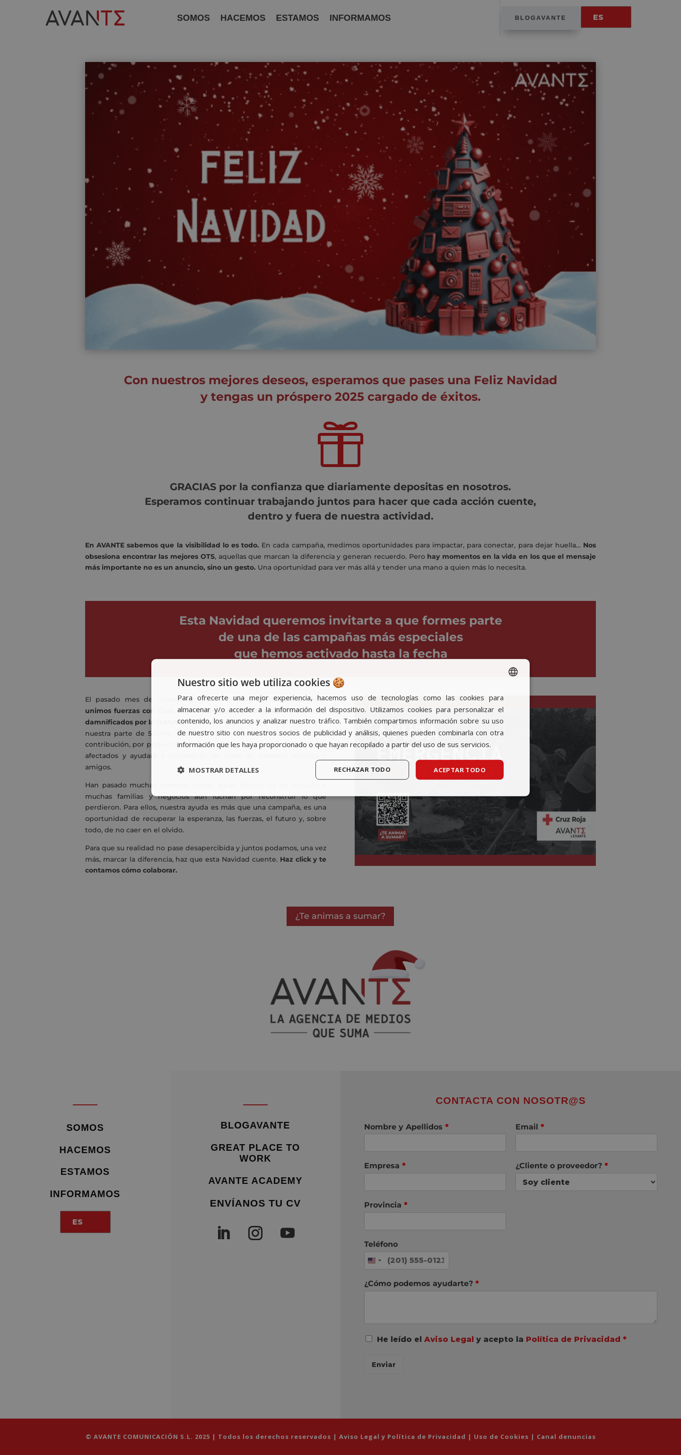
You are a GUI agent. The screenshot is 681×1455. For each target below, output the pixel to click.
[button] (218, 770)
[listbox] (513, 671)
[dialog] (340, 727)
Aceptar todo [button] (458, 769)
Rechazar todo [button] (358, 769)
